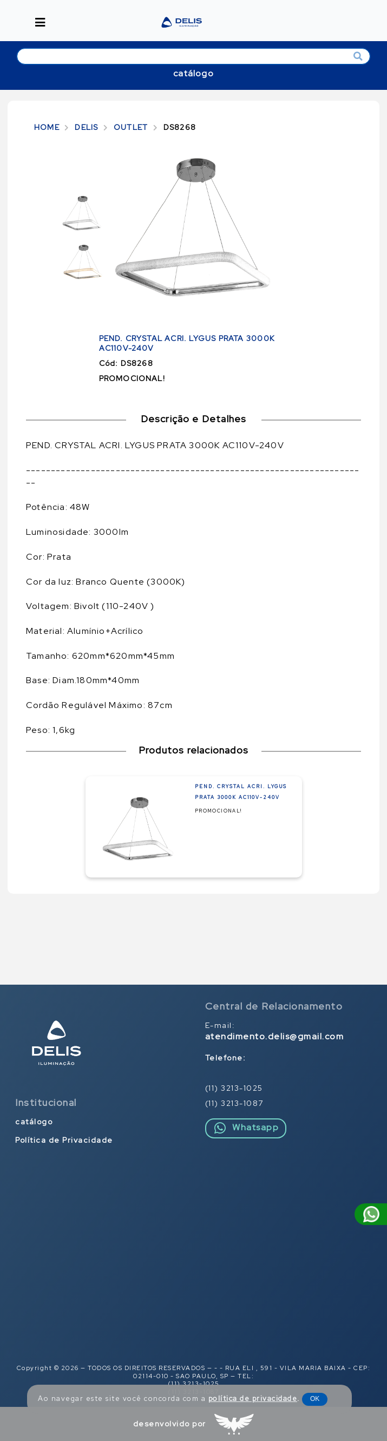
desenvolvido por (169, 1424)
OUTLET (131, 127)
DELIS (86, 127)
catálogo (193, 73)
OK (314, 1399)
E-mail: (274, 1031)
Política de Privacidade (64, 1140)
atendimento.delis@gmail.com (274, 1036)
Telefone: (225, 1058)
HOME (47, 127)
